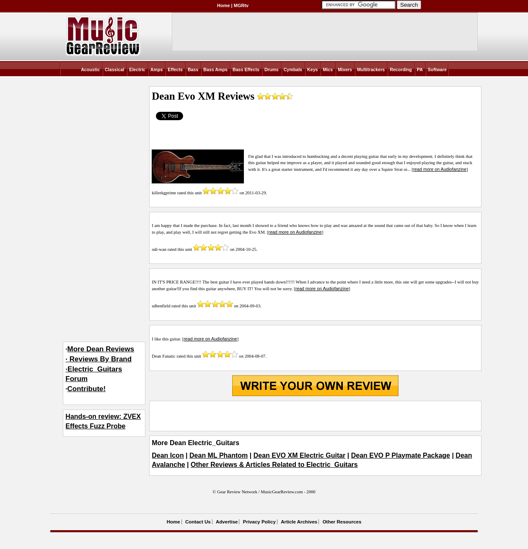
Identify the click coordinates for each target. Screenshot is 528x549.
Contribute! (86, 389)
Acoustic (90, 69)
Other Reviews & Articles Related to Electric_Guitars (274, 464)
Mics (328, 69)
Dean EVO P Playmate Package (400, 455)
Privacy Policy (259, 521)
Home (223, 5)
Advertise (227, 521)
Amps (156, 69)
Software (437, 69)
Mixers (345, 69)
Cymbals (293, 69)
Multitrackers (371, 69)
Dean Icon (168, 455)
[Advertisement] (315, 415)
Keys (312, 69)
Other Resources (342, 521)
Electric (137, 69)
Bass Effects (246, 69)
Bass (193, 69)
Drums (271, 69)
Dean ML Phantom (218, 455)
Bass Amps (215, 69)
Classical (114, 69)
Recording (401, 69)
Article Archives (299, 521)
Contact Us (198, 521)
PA (420, 69)
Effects (175, 69)
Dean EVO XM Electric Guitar (300, 455)
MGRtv (241, 5)
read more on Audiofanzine (439, 169)
